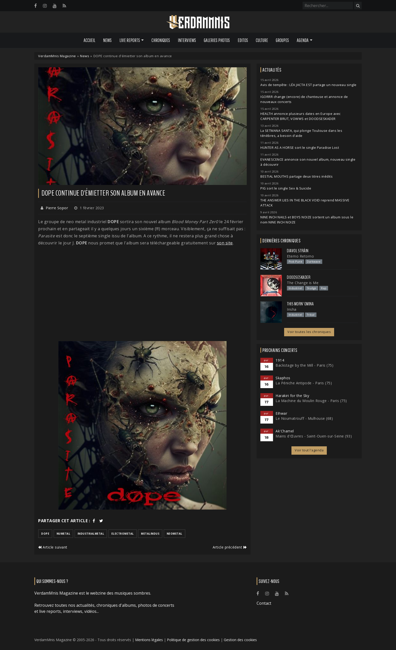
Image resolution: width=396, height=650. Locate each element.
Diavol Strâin (298, 251)
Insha (291, 309)
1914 (280, 360)
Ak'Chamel (285, 431)
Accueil (89, 40)
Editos (243, 40)
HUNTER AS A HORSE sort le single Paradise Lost (299, 147)
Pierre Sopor (57, 207)
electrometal (122, 533)
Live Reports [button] (129, 40)
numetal (63, 533)
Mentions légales (149, 639)
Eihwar (281, 413)
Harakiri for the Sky (292, 395)
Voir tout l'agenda (309, 450)
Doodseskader (298, 277)
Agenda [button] (303, 40)
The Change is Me (302, 282)
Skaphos (283, 377)
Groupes (282, 40)
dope (45, 533)
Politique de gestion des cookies (193, 639)
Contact (264, 603)
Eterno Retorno (300, 256)
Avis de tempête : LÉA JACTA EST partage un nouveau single (308, 85)
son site (225, 243)
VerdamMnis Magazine (57, 56)
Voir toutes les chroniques (309, 332)
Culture (262, 40)
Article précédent (230, 547)
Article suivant (52, 547)
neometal (174, 533)
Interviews (187, 40)
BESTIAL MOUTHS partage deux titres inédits (296, 176)
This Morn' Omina (300, 304)
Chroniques (161, 40)
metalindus (150, 533)
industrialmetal (91, 533)
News (107, 40)
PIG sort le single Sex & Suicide (285, 188)
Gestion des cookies (240, 639)
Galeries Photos (217, 40)
